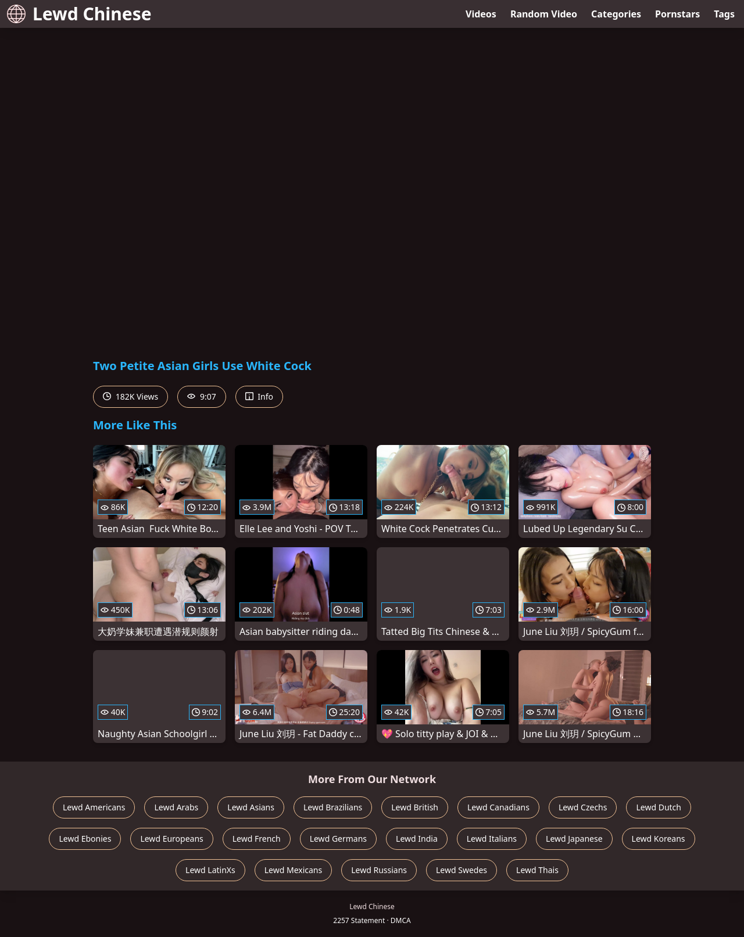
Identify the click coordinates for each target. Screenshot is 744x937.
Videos (481, 14)
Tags (724, 14)
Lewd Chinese (79, 14)
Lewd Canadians (498, 807)
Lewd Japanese (574, 838)
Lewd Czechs (583, 807)
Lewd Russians (379, 869)
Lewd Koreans (658, 838)
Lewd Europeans (171, 838)
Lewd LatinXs (210, 869)
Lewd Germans (338, 838)
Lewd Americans (94, 807)
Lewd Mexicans (293, 869)
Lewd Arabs (176, 807)
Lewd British (414, 807)
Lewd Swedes (461, 869)
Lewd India (417, 838)
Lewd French (257, 838)
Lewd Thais (537, 869)
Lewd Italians (492, 838)
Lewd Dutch (658, 807)
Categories (616, 14)
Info (259, 396)
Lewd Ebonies (85, 838)
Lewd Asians (250, 807)
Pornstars (677, 14)
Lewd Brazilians (332, 807)
